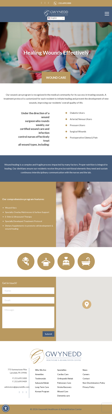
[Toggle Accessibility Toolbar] (5, 408)
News (85, 370)
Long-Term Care (42, 387)
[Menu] (107, 14)
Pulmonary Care (64, 383)
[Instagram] (45, 2)
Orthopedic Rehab (65, 378)
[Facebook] (42, 2)
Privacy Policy (88, 387)
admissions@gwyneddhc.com (16, 387)
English (52, 18)
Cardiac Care (62, 374)
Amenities (39, 374)
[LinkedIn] (49, 2)
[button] (86, 304)
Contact (86, 378)
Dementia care (63, 396)
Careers (86, 374)
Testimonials (40, 378)
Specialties (61, 370)
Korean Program (42, 391)
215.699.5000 (20, 378)
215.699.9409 (20, 381)
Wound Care (62, 391)
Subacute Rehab (42, 383)
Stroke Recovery (64, 387)
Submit (48, 334)
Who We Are (40, 370)
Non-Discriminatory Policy (94, 383)
